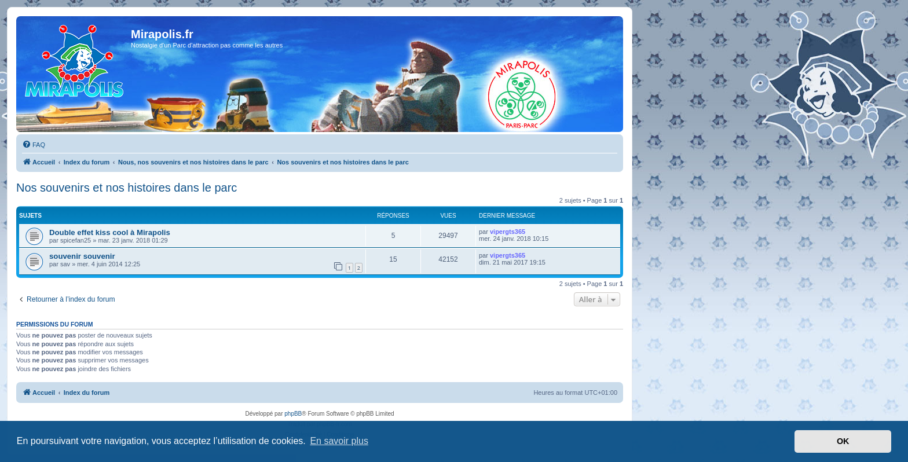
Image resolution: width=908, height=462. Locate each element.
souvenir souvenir (82, 256)
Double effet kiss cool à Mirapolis (109, 232)
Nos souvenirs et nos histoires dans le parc (126, 187)
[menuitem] (33, 145)
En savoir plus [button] (339, 441)
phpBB (293, 413)
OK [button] (843, 441)
